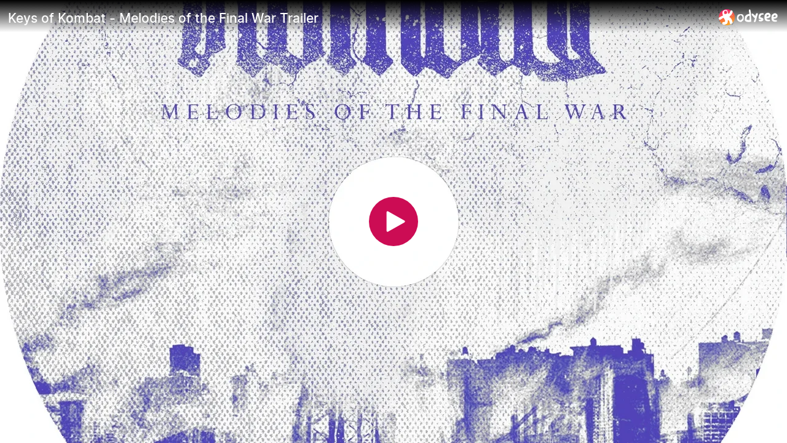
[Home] (748, 17)
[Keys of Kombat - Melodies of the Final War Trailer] (358, 18)
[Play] (393, 221)
